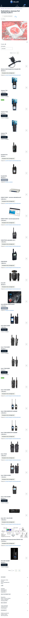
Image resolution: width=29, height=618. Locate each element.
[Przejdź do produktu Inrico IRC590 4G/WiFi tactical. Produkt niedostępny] (14, 297)
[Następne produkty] (16, 570)
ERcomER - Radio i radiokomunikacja (7, 8)
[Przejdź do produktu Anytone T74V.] (14, 83)
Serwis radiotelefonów (5, 582)
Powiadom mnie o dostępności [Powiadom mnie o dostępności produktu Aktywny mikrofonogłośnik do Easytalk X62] (8, 73)
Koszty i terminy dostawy (6, 598)
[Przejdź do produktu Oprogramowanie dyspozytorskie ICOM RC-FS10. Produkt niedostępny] (14, 532)
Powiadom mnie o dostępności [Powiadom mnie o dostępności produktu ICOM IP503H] (8, 265)
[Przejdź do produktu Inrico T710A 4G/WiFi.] (14, 490)
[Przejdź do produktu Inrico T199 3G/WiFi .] (14, 361)
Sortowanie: (3, 46)
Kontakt (2, 581)
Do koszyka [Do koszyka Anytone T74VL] (4, 115)
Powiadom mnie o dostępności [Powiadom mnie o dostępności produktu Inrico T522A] (8, 457)
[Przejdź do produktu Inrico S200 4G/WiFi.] (14, 319)
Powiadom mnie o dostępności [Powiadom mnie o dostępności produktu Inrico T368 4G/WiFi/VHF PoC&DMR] (8, 436)
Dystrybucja (3, 589)
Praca (2, 583)
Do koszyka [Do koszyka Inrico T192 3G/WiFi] (4, 351)
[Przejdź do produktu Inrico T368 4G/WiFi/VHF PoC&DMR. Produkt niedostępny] (14, 425)
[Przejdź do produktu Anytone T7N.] (14, 126)
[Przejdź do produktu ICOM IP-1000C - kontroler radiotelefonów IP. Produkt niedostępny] (14, 190)
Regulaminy (3, 597)
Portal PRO (3, 592)
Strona (11, 52)
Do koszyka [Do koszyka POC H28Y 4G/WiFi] (4, 564)
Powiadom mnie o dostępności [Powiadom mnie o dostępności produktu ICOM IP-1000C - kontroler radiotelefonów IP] (8, 201)
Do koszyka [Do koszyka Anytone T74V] (4, 94)
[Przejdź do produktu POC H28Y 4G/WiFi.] (14, 554)
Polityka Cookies (4, 614)
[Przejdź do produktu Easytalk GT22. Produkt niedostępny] (14, 147)
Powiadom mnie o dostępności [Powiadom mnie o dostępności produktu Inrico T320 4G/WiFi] (8, 393)
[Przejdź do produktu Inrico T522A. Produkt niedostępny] (14, 447)
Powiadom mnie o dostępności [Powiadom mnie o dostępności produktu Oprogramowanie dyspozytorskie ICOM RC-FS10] (8, 543)
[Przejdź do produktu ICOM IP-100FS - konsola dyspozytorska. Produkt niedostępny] (14, 212)
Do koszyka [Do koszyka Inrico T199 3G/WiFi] (4, 372)
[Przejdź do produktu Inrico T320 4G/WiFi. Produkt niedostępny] (14, 383)
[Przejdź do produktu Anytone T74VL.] (14, 105)
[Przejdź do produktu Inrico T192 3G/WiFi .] (14, 340)
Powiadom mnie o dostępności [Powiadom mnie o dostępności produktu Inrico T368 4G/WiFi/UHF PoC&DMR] (8, 415)
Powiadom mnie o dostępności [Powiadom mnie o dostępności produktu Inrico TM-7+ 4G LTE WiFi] (8, 522)
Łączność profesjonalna (18, 8)
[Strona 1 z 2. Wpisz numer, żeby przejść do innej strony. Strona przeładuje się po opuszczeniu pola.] (13, 53)
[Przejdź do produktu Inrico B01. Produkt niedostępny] (14, 276)
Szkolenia (3, 588)
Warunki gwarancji (4, 615)
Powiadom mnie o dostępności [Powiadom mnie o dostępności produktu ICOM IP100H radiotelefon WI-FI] (8, 244)
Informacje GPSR (4, 600)
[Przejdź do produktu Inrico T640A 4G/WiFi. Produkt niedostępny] (14, 468)
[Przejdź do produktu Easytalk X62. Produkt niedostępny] (14, 169)
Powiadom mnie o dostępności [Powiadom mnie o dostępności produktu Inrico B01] (8, 286)
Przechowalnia (3, 608)
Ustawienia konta (4, 606)
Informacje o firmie (4, 579)
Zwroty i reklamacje (4, 599)
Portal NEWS (3, 590)
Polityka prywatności (5, 613)
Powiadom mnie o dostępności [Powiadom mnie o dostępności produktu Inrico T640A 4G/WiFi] (8, 479)
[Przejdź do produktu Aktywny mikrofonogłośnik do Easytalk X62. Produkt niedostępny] (14, 62)
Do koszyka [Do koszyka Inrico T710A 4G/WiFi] (4, 500)
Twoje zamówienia (4, 605)
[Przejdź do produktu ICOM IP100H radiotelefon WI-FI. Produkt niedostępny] (14, 233)
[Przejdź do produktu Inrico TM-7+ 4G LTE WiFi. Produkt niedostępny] (14, 511)
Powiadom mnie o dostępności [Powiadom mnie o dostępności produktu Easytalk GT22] (8, 158)
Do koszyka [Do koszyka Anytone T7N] (4, 137)
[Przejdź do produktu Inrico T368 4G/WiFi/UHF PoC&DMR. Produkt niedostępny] (14, 404)
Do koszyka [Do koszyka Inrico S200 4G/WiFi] (4, 329)
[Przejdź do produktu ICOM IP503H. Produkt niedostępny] (14, 254)
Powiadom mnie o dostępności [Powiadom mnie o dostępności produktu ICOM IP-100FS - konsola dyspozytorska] (8, 222)
